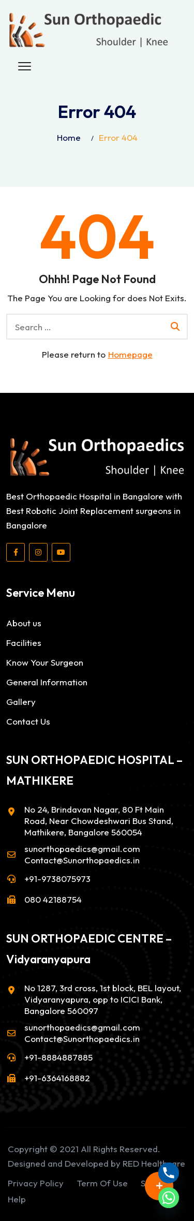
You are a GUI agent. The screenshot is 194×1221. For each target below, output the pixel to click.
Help (17, 1199)
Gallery (21, 701)
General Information (46, 681)
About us (23, 622)
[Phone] (168, 1173)
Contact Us (28, 721)
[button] (24, 66)
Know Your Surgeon (44, 662)
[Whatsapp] (168, 1197)
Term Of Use (102, 1183)
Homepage (130, 354)
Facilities (23, 642)
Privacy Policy (36, 1183)
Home (69, 137)
